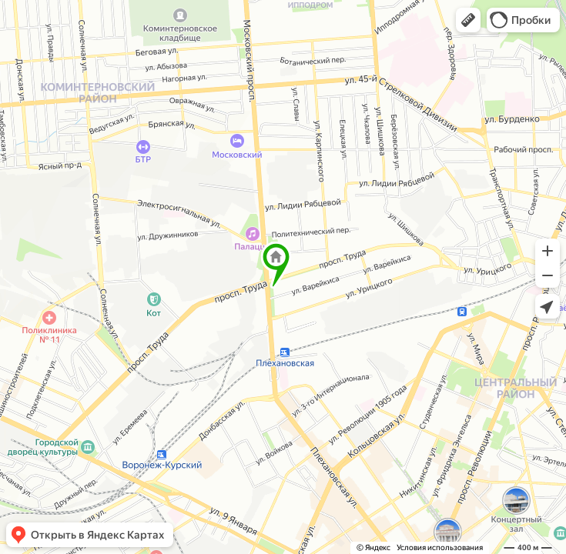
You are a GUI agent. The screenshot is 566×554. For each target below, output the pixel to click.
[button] (468, 20)
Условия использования (440, 547)
